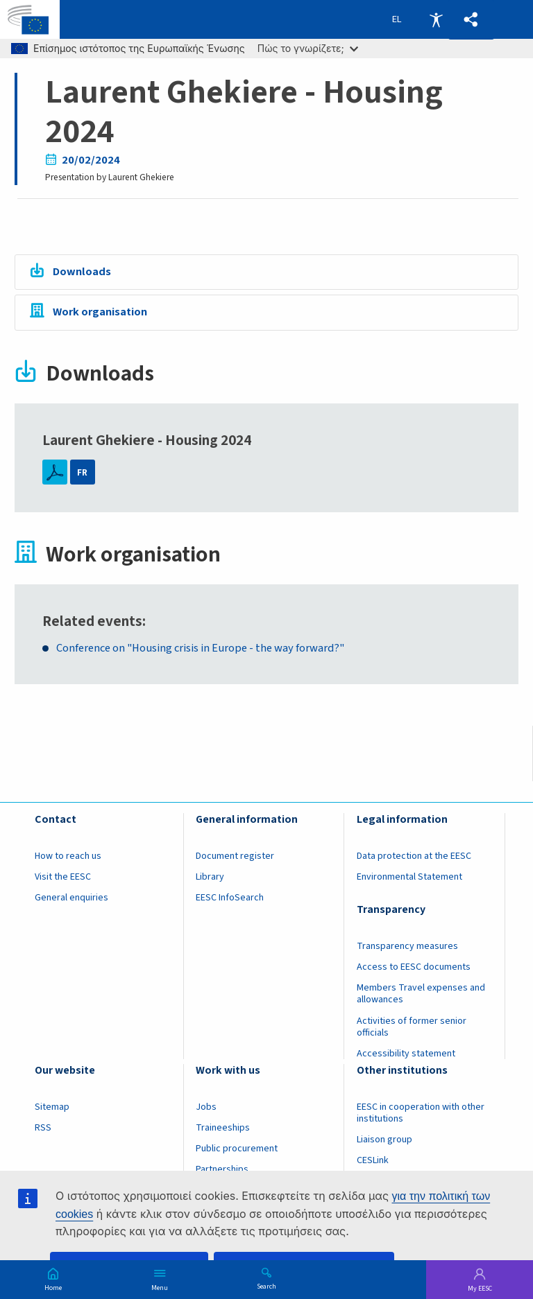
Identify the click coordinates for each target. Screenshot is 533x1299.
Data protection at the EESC (414, 856)
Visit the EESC (63, 877)
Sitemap (52, 1107)
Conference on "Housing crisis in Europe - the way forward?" (200, 648)
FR (82, 472)
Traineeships (223, 1128)
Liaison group (384, 1140)
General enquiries (71, 898)
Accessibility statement (406, 1054)
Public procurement (237, 1149)
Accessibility (435, 19)
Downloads (82, 271)
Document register (235, 856)
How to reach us (68, 856)
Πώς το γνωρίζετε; (307, 48)
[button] (471, 20)
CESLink (373, 1160)
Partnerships (222, 1169)
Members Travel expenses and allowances (421, 993)
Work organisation (100, 312)
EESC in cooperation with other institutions (420, 1113)
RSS (43, 1128)
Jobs (206, 1107)
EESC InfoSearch (230, 898)
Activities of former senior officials (411, 1027)
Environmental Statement (409, 877)
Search (266, 1286)
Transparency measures (407, 946)
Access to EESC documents (414, 967)
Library (210, 877)
